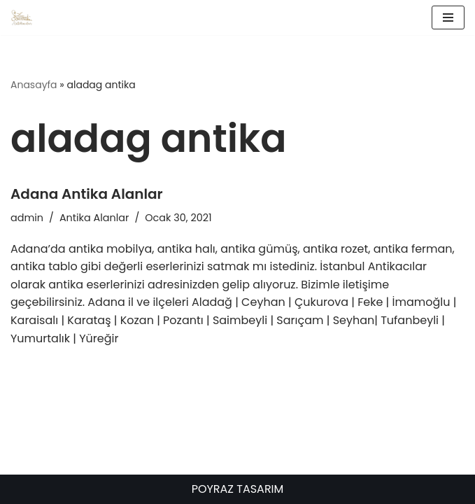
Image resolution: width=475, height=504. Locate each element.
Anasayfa (33, 85)
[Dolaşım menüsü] (448, 17)
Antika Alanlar (94, 218)
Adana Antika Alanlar (86, 194)
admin (26, 218)
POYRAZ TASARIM (238, 489)
